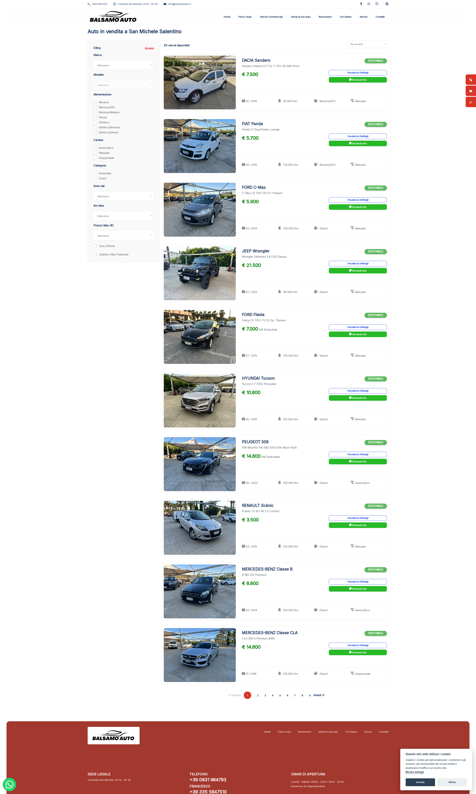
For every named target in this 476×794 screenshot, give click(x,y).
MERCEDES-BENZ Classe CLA (270, 632)
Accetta (420, 782)
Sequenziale (106, 158)
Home (267, 731)
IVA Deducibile (268, 329)
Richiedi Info (358, 79)
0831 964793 (97, 4)
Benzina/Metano (109, 112)
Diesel (103, 117)
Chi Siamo (351, 731)
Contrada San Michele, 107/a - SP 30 (135, 4)
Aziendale (105, 173)
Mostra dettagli (415, 772)
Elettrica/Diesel (108, 132)
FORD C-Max (254, 187)
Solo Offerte (107, 246)
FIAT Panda (252, 123)
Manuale (104, 153)
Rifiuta (452, 782)
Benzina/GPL (107, 107)
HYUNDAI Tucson (258, 378)
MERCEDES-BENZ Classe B (267, 569)
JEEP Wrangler (255, 251)
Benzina (104, 102)
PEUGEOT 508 (255, 442)
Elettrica (104, 122)
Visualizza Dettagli (357, 72)
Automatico (106, 148)
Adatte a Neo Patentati (113, 254)
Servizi (368, 731)
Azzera (149, 48)
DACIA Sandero (256, 60)
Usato (102, 178)
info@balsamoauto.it (177, 4)
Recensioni (304, 731)
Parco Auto (284, 731)
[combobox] (123, 65)
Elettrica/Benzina (109, 127)
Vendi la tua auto (328, 731)
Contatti (383, 731)
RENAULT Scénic (258, 505)
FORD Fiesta (253, 314)
